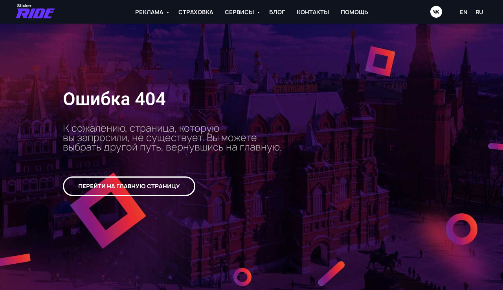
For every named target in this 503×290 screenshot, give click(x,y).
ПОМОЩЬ (354, 12)
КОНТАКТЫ (313, 12)
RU (479, 12)
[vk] (436, 12)
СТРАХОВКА (195, 12)
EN (464, 12)
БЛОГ (277, 12)
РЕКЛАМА (149, 12)
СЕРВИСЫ (240, 12)
